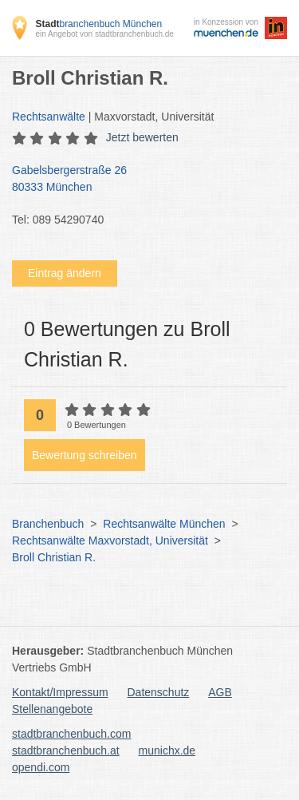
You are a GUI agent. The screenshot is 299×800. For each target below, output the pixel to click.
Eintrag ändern (64, 273)
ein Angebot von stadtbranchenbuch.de (104, 34)
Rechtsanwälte (48, 116)
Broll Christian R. (54, 557)
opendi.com (40, 767)
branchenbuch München (98, 24)
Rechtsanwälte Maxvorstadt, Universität (110, 540)
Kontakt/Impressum (60, 692)
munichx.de (167, 750)
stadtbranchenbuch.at (66, 750)
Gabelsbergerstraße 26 (141, 180)
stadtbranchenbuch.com (71, 733)
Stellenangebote (52, 709)
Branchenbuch (48, 523)
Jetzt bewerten (142, 137)
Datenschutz (159, 692)
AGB (220, 692)
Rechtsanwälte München (164, 523)
